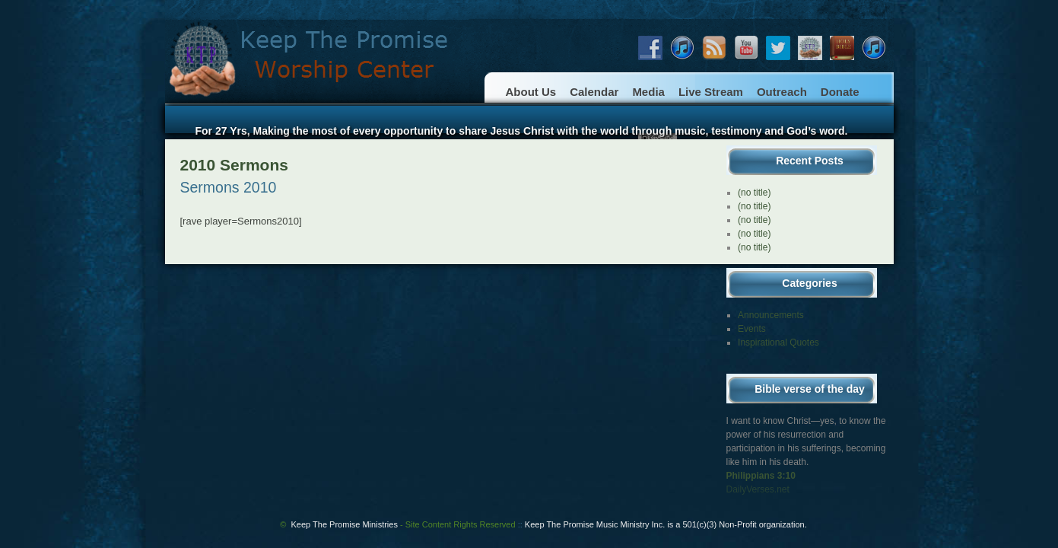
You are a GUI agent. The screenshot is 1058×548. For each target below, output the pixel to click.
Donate (840, 91)
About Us (531, 91)
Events (752, 328)
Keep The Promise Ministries (403, 524)
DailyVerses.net (758, 489)
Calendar (594, 91)
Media (648, 91)
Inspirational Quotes (778, 342)
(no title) (754, 192)
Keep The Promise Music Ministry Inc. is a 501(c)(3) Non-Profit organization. (666, 524)
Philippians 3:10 (761, 475)
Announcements (771, 315)
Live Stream (710, 91)
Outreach (782, 91)
